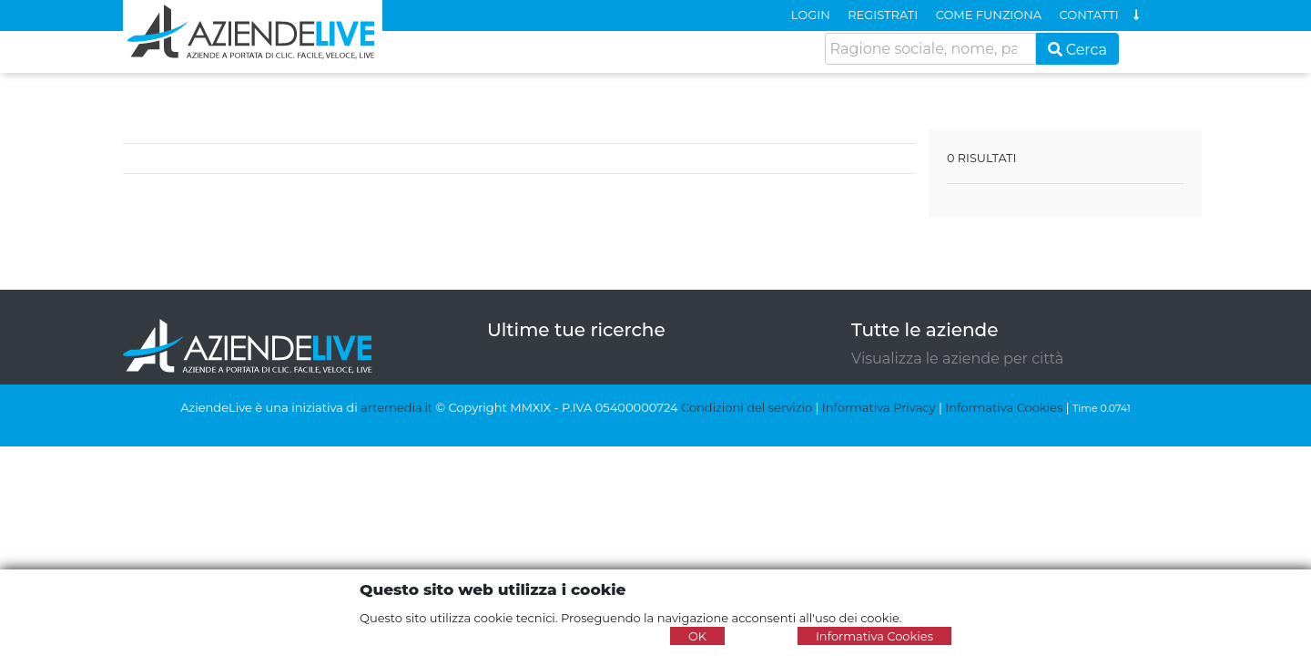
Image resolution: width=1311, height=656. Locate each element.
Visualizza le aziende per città (957, 358)
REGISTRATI (883, 14)
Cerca (1078, 49)
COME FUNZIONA (989, 14)
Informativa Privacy (879, 407)
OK (697, 636)
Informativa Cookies (1003, 407)
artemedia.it (396, 407)
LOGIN (810, 14)
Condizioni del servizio (746, 407)
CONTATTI (1089, 14)
